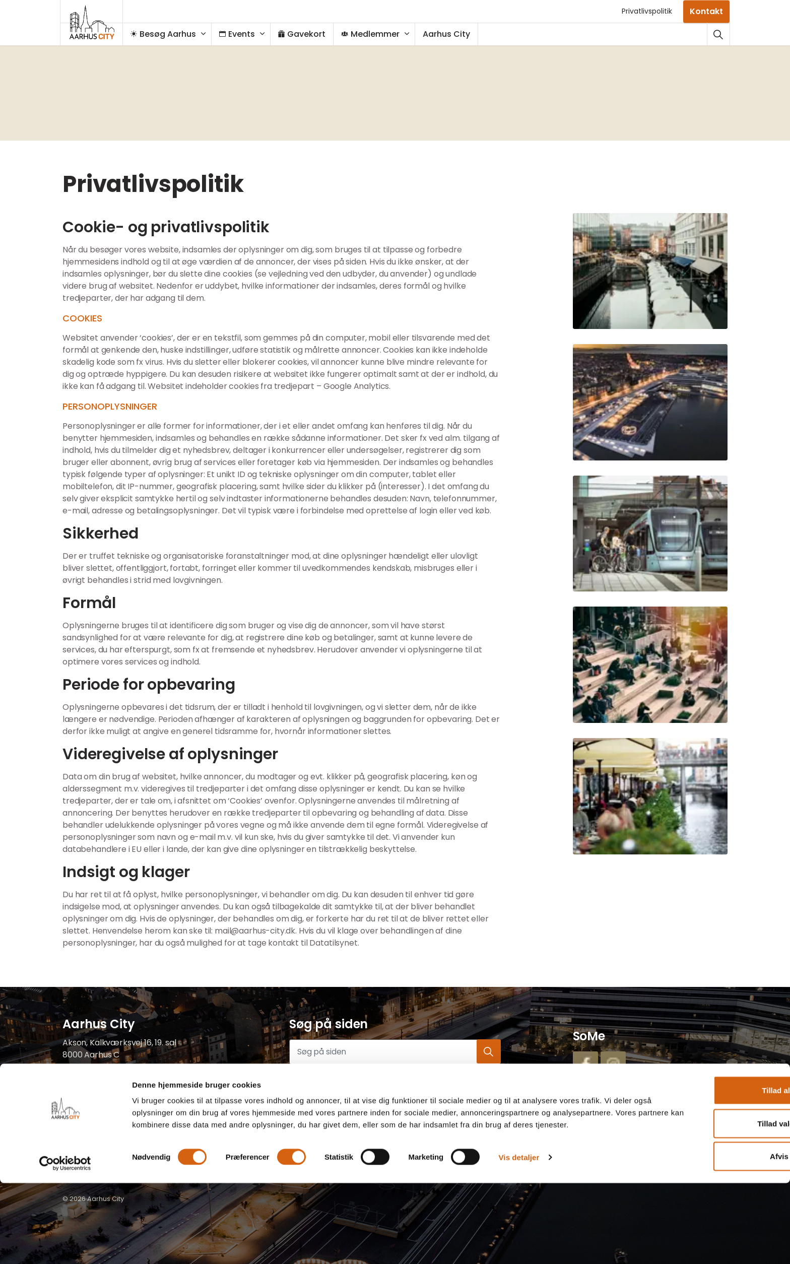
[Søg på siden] (395, 1052)
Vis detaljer (519, 1244)
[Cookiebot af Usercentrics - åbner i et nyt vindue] (65, 1244)
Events (242, 34)
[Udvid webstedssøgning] (718, 34)
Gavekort (307, 34)
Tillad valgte (706, 1198)
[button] (650, 271)
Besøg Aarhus (168, 34)
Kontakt (706, 11)
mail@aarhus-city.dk (102, 1103)
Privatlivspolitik (647, 11)
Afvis (706, 1231)
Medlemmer (375, 34)
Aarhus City (451, 34)
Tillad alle (706, 1165)
